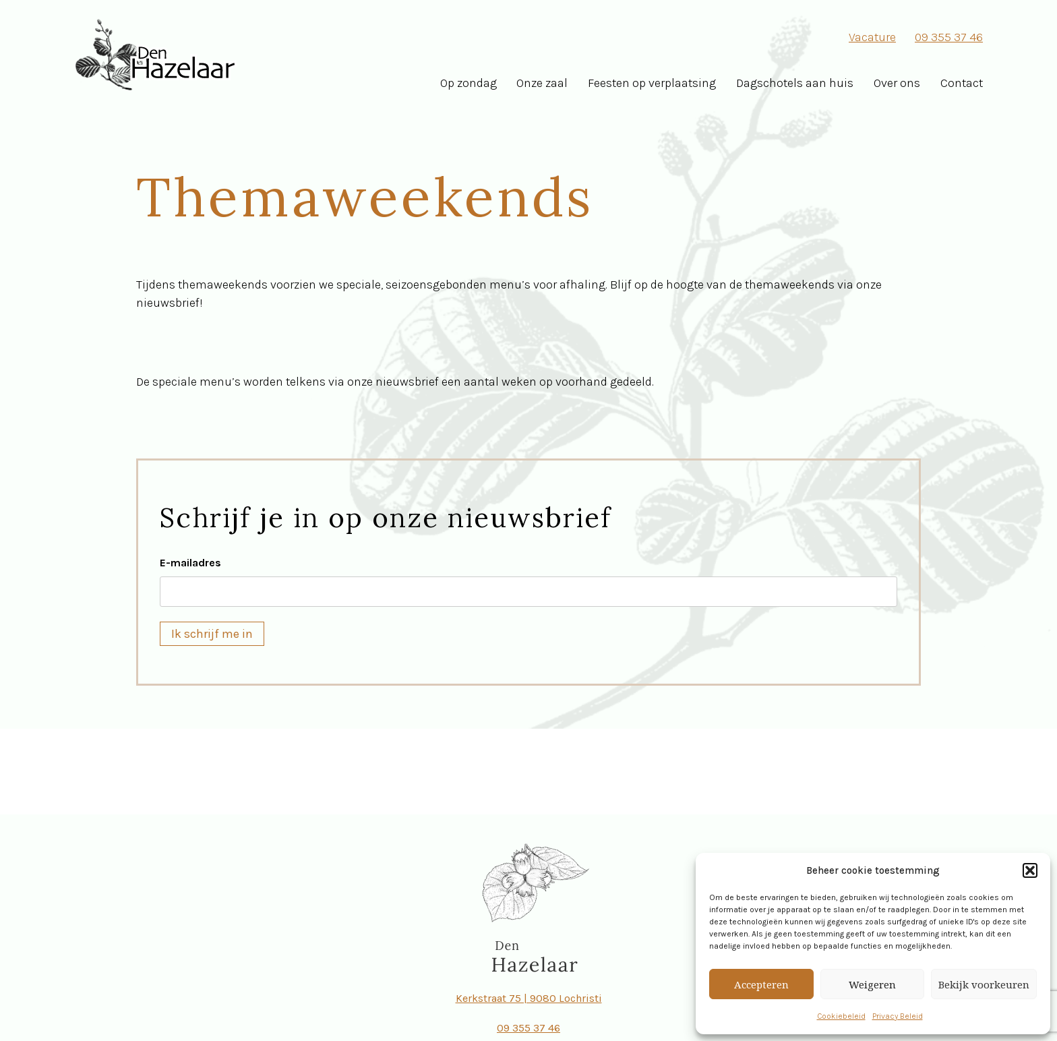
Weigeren (872, 984)
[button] (1030, 870)
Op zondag (468, 83)
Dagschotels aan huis (794, 83)
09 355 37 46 (949, 37)
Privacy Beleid (897, 1016)
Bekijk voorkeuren (983, 984)
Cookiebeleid (841, 1016)
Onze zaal (542, 83)
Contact (961, 83)
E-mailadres (190, 562)
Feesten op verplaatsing (652, 83)
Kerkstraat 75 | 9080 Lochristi (529, 998)
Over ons (897, 83)
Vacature (872, 37)
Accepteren (761, 984)
